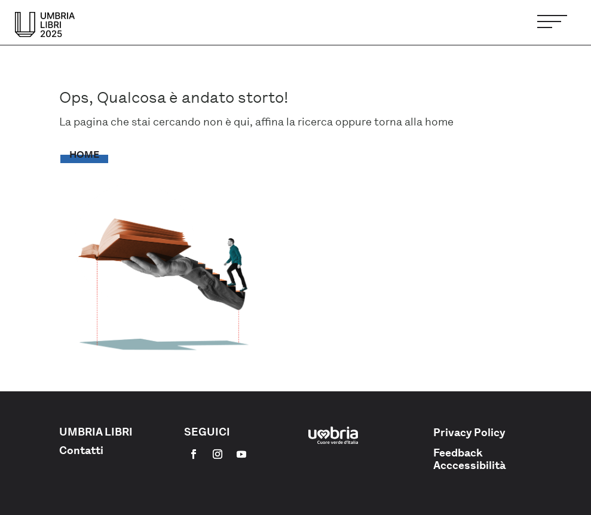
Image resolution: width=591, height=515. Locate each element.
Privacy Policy (469, 432)
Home (84, 154)
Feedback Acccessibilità (469, 459)
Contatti (81, 450)
